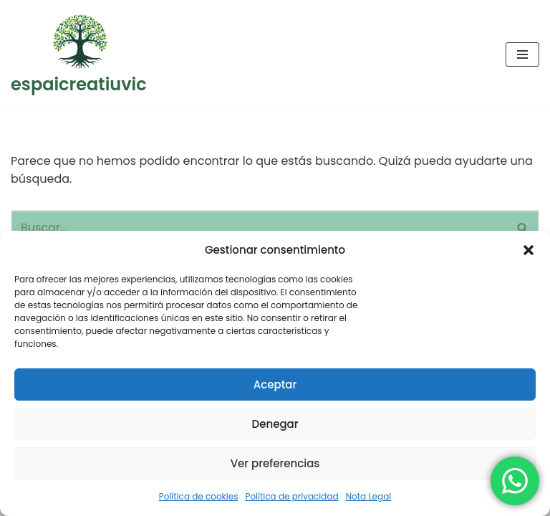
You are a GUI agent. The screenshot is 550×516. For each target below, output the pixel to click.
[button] (528, 250)
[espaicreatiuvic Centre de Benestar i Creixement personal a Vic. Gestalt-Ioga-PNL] (79, 54)
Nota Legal (369, 496)
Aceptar (275, 384)
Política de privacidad (291, 496)
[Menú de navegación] (522, 54)
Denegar (275, 423)
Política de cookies (198, 496)
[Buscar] (259, 227)
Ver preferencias (275, 463)
